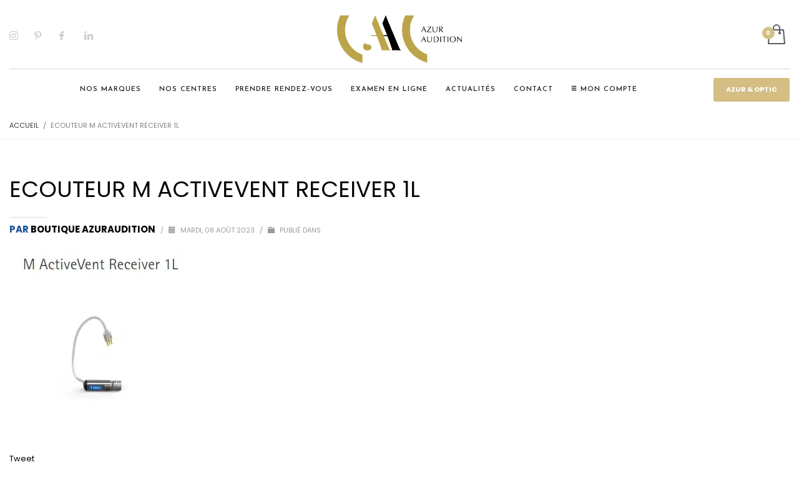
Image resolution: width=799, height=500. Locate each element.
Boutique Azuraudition (94, 229)
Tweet (21, 458)
